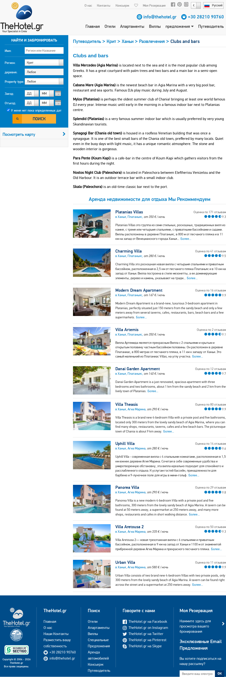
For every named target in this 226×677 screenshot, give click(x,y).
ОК (220, 673)
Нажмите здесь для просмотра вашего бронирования (195, 626)
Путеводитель (211, 26)
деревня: (11, 72)
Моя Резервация (154, 5)
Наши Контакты (56, 633)
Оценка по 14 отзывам (210, 443)
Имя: (8, 51)
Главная (92, 26)
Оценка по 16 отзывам (210, 290)
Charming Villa (128, 251)
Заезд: (9, 93)
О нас (88, 5)
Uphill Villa (125, 443)
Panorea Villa (127, 487)
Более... (186, 239)
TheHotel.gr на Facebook (145, 621)
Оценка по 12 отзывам (210, 369)
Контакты (103, 5)
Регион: (10, 63)
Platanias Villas (129, 212)
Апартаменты (132, 26)
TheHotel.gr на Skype (142, 646)
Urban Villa (125, 562)
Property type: (14, 81)
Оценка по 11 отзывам (210, 562)
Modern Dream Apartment (138, 290)
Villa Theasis (126, 404)
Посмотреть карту (34, 134)
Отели (110, 26)
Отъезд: (10, 103)
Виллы (155, 26)
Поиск (39, 118)
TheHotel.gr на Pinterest (144, 640)
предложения (179, 26)
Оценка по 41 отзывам (210, 251)
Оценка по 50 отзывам (210, 527)
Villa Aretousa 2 (129, 526)
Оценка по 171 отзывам (210, 212)
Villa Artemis (126, 329)
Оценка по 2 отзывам (211, 330)
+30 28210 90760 (206, 17)
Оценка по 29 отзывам (210, 487)
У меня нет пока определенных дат (36, 110)
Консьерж (122, 5)
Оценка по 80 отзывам (210, 404)
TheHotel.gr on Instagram (145, 627)
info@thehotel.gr (160, 17)
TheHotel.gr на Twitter (143, 633)
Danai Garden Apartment (137, 368)
